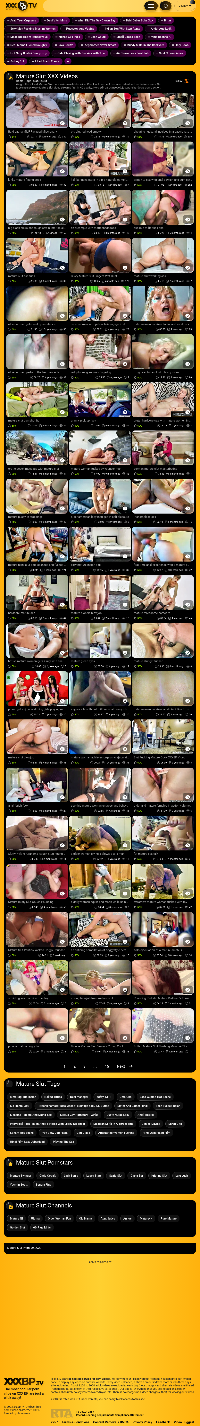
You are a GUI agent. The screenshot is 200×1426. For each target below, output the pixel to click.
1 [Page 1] (64, 1066)
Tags (28, 80)
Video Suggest (184, 1422)
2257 (54, 1422)
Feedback (163, 1422)
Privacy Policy (142, 1422)
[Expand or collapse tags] (67, 61)
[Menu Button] (151, 6)
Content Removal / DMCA (111, 1422)
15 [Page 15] (107, 1066)
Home (19, 80)
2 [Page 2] (74, 1066)
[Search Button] (165, 6)
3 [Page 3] (84, 1066)
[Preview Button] (62, 123)
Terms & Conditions (75, 1422)
